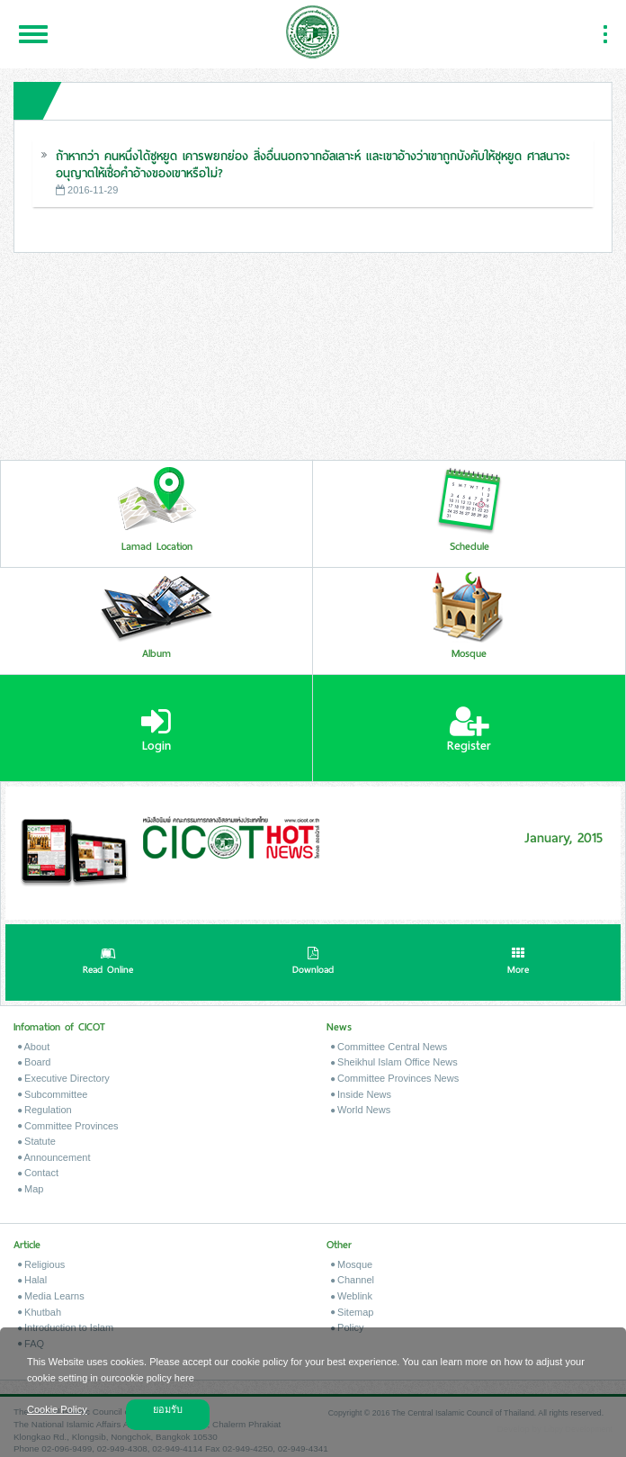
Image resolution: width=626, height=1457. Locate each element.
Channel (352, 1279)
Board (34, 1062)
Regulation (45, 1109)
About (33, 1046)
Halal (32, 1279)
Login (156, 730)
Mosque (351, 1264)
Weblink (351, 1296)
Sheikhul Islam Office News (394, 1062)
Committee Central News (389, 1046)
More (518, 963)
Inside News (361, 1094)
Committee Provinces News (395, 1078)
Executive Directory (64, 1078)
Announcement (54, 1157)
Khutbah (39, 1312)
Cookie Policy (57, 1409)
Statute (37, 1141)
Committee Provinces (68, 1125)
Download (313, 963)
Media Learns (51, 1296)
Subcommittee (52, 1094)
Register (469, 730)
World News (360, 1109)
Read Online (108, 963)
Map (30, 1188)
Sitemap (352, 1312)
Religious (41, 1264)
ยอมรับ (168, 1409)
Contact (38, 1172)
